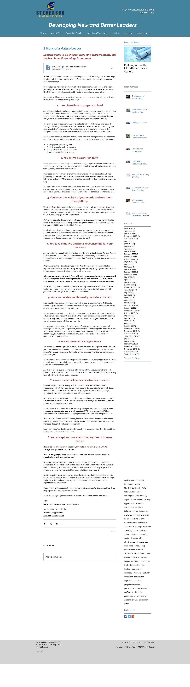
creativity (147, 526)
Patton (144, 488)
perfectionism (141, 588)
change (137, 515)
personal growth (131, 600)
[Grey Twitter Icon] (41, 651)
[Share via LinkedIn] (56, 523)
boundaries (144, 511)
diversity (134, 538)
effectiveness (129, 542)
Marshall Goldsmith (132, 488)
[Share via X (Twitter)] (50, 523)
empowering (139, 546)
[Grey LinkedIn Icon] (37, 651)
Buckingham (129, 480)
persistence (141, 596)
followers (128, 557)
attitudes (139, 503)
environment (129, 550)
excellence (128, 553)
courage (138, 526)
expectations (139, 553)
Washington (129, 495)
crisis (136, 530)
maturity (75, 504)
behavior (57, 504)
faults (148, 553)
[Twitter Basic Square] (129, 616)
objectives (128, 580)
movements (139, 577)
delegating (143, 534)
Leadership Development (53, 516)
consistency (129, 526)
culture (127, 534)
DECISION (140, 480)
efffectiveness (142, 542)
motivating (128, 577)
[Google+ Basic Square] (133, 616)
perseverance (129, 596)
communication (130, 522)
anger (126, 499)
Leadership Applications (53, 512)
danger (134, 534)
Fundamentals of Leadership (55, 509)
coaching (134, 519)
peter (126, 604)
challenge (128, 515)
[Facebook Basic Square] (125, 616)
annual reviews (136, 499)
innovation (135, 561)
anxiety (147, 499)
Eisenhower (129, 484)
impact (127, 561)
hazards (136, 557)
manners (137, 573)
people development (132, 584)
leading (127, 569)
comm (141, 519)
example (139, 550)
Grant (137, 484)
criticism (143, 530)
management (137, 569)
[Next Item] (147, 54)
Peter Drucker (129, 492)
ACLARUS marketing (146, 647)
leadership (47, 504)
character (145, 515)
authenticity (129, 507)
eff (140, 538)
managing (128, 573)
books (135, 511)
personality (143, 600)
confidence (142, 522)
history (144, 557)
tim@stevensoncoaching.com (138, 9)
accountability (141, 495)
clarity (126, 519)
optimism (138, 580)
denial (126, 538)
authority (139, 507)
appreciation (129, 503)
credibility (66, 504)
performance (137, 592)
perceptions (129, 588)
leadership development (134, 565)
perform (127, 592)
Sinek (139, 492)
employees (128, 546)
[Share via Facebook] (44, 523)
